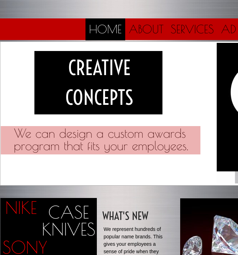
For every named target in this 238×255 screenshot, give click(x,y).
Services (192, 29)
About (146, 29)
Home (105, 29)
